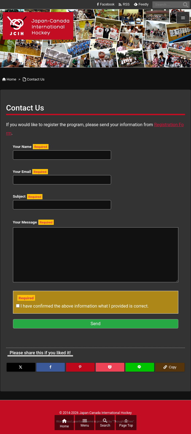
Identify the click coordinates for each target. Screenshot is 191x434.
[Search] (185, 4)
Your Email (62, 175)
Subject (62, 200)
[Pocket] (110, 367)
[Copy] (169, 367)
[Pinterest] (80, 367)
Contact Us (36, 79)
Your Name (62, 150)
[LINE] (139, 367)
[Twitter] (21, 367)
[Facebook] (50, 367)
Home (11, 79)
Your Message (33, 222)
